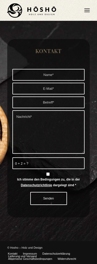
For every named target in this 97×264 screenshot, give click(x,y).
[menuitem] (87, 10)
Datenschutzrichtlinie (36, 185)
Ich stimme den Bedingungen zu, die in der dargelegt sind (48, 182)
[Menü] (87, 10)
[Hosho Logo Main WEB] (40, 10)
